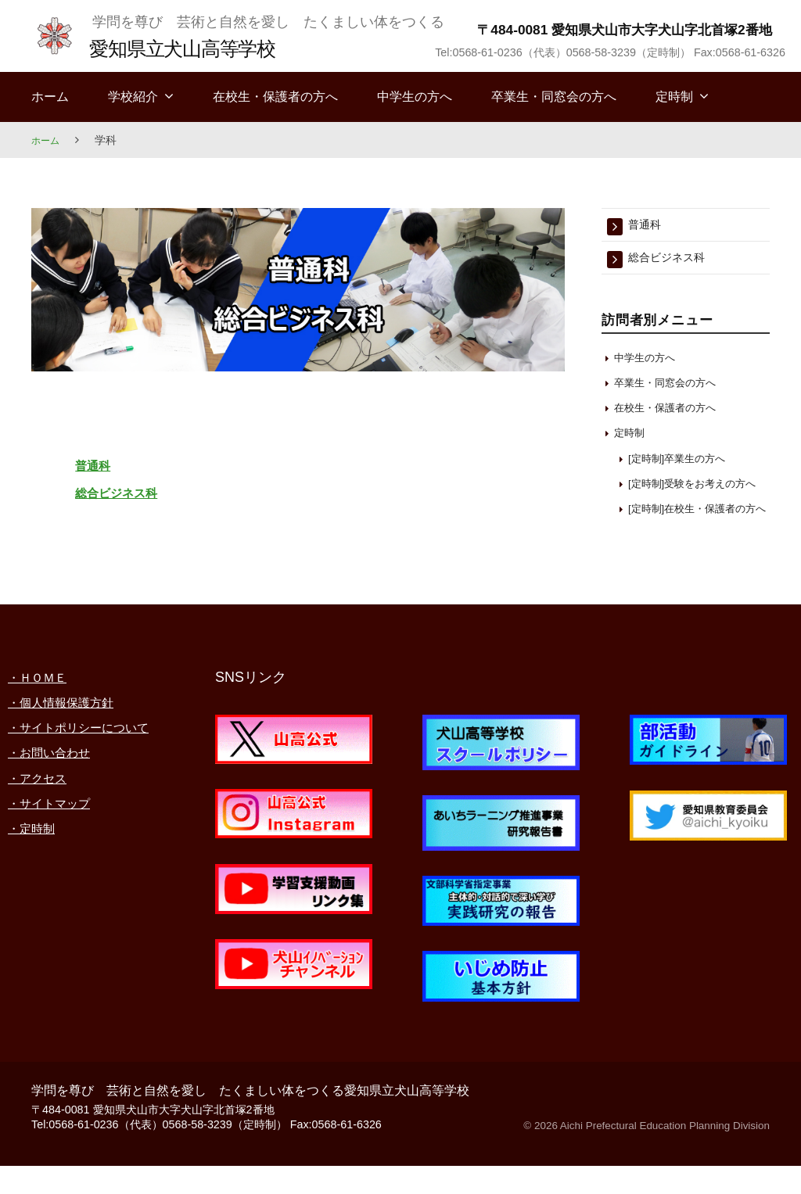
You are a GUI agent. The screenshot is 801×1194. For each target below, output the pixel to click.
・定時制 (36, 882)
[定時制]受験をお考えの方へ (696, 492)
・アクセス (43, 832)
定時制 (674, 96)
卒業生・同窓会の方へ (553, 96)
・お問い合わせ (57, 806)
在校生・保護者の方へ (275, 96)
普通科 (103, 464)
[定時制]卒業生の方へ (684, 462)
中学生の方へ (414, 96)
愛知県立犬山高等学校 (196, 47)
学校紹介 (133, 96)
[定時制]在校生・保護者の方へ (696, 529)
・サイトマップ (57, 857)
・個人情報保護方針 (71, 731)
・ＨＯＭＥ (43, 705)
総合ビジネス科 (142, 491)
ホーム (50, 96)
